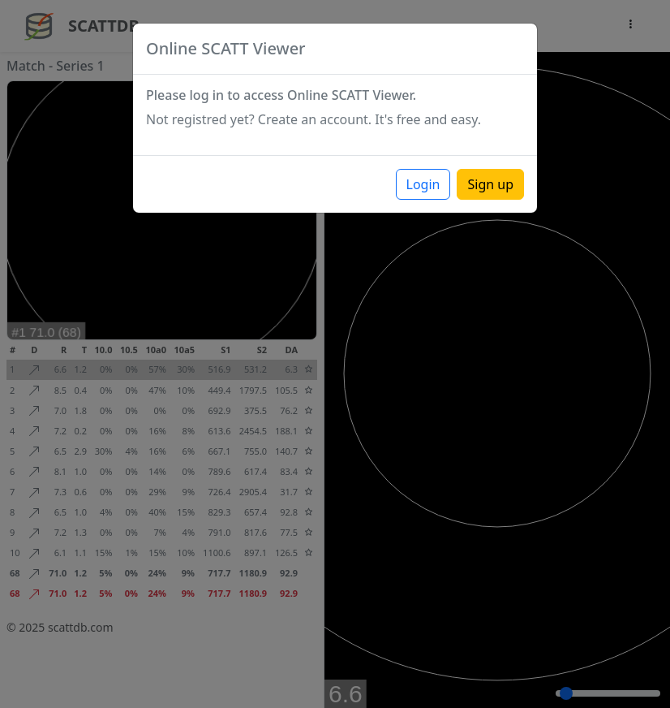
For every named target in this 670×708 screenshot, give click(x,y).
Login (423, 184)
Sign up (490, 184)
